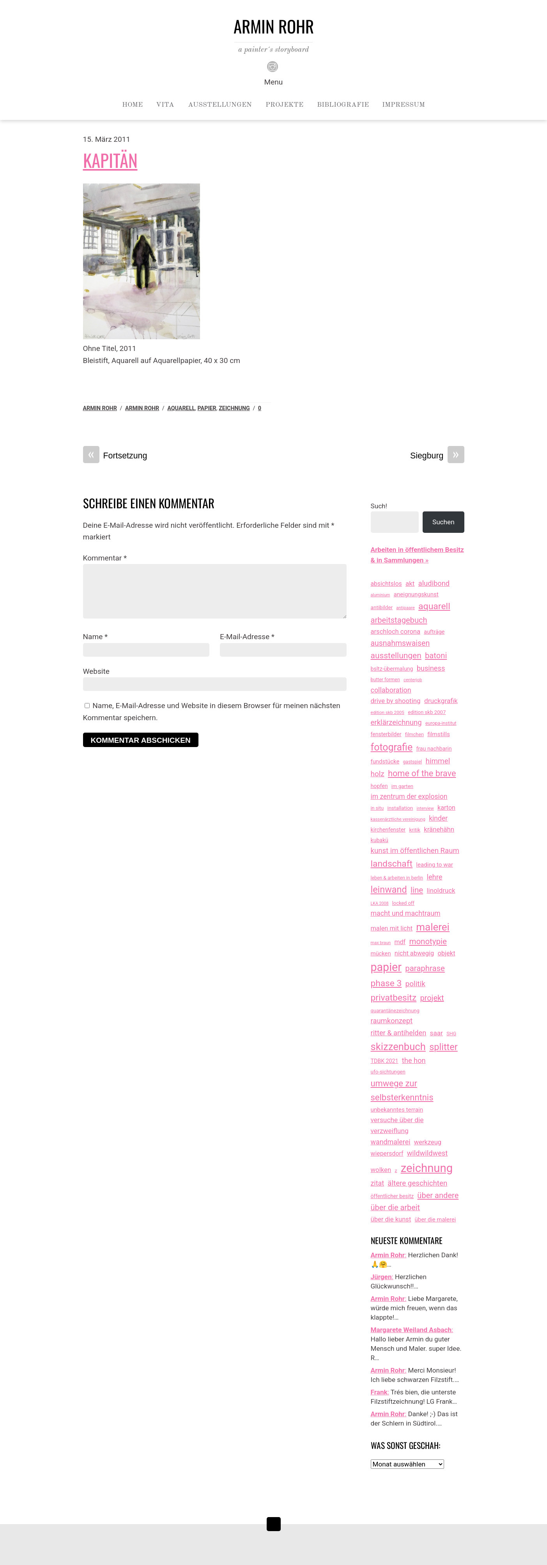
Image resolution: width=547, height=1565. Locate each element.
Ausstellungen (220, 104)
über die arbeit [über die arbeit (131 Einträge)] (395, 1207)
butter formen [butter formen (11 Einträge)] (385, 679)
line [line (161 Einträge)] (417, 890)
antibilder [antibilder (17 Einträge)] (382, 607)
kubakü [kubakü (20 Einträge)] (379, 840)
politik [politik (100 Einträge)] (415, 983)
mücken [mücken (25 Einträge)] (381, 953)
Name (95, 636)
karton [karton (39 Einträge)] (446, 807)
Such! (379, 506)
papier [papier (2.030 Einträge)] (386, 967)
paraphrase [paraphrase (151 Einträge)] (425, 968)
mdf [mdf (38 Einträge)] (399, 942)
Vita (165, 104)
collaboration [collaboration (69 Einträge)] (391, 690)
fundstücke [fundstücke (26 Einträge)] (385, 761)
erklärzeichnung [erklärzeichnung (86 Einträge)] (396, 722)
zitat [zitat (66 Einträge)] (377, 1183)
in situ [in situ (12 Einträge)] (377, 808)
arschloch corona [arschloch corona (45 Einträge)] (396, 631)
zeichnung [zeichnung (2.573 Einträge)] (427, 1168)
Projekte (284, 104)
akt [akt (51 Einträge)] (409, 583)
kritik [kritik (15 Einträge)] (414, 830)
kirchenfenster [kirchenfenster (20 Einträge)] (388, 830)
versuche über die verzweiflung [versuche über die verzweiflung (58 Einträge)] (397, 1125)
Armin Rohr (100, 408)
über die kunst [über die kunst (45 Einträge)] (391, 1219)
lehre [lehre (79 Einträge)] (434, 877)
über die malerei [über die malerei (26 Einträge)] (435, 1219)
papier (207, 408)
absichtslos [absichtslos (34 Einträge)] (386, 583)
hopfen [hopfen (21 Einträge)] (379, 786)
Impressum (403, 104)
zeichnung (234, 408)
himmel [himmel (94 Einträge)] (438, 760)
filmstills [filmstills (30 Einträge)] (438, 734)
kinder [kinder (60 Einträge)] (438, 818)
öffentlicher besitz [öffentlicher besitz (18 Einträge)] (392, 1196)
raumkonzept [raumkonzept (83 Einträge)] (392, 1021)
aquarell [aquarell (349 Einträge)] (434, 606)
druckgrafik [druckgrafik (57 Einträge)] (441, 701)
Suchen (443, 522)
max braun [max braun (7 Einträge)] (381, 942)
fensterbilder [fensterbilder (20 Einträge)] (386, 734)
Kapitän (110, 160)
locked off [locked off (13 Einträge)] (403, 903)
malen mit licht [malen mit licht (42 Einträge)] (392, 928)
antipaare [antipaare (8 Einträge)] (405, 607)
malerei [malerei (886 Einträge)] (433, 927)
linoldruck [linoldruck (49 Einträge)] (441, 890)
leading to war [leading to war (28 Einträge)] (434, 864)
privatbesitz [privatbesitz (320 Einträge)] (394, 997)
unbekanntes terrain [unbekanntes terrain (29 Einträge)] (397, 1109)
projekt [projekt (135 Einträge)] (432, 998)
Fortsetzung (115, 455)
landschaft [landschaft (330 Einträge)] (392, 863)
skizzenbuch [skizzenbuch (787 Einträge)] (398, 1046)
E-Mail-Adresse (247, 636)
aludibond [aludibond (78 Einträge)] (434, 583)
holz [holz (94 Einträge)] (377, 773)
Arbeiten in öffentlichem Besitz (417, 549)
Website (96, 671)
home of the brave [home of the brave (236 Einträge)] (422, 773)
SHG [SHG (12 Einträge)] (451, 1033)
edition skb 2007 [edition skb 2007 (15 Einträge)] (427, 712)
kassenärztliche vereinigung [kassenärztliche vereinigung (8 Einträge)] (398, 819)
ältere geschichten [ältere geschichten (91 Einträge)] (417, 1183)
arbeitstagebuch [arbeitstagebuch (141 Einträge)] (399, 620)
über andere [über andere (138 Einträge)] (437, 1195)
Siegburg (437, 455)
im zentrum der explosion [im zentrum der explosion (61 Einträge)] (409, 796)
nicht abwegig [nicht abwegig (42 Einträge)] (414, 953)
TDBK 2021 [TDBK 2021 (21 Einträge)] (384, 1061)
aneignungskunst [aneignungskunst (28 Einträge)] (416, 594)
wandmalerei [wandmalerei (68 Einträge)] (391, 1142)
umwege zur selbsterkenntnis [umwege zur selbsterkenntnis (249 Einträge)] (402, 1090)
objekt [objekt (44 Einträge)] (446, 953)
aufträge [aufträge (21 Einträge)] (434, 632)
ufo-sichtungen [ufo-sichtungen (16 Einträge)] (388, 1072)
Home (132, 104)
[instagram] (272, 66)
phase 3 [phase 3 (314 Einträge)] (386, 983)
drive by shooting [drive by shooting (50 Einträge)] (396, 701)
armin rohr (142, 408)
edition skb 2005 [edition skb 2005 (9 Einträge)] (387, 712)
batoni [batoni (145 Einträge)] (436, 655)
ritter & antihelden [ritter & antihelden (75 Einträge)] (399, 1033)
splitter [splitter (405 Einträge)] (443, 1047)
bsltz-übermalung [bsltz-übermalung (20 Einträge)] (392, 669)
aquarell (181, 408)
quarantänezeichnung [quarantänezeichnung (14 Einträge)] (395, 1010)
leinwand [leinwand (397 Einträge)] (389, 889)
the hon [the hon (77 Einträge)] (414, 1060)
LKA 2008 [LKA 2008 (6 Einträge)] (380, 903)
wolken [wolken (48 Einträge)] (381, 1170)
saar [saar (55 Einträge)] (436, 1033)
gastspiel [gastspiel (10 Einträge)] (412, 762)
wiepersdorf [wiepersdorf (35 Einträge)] (387, 1153)
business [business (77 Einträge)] (431, 668)
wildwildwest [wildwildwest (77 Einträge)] (427, 1153)
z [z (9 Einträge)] (396, 1170)
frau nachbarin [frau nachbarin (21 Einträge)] (433, 748)
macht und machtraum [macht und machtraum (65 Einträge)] (406, 913)
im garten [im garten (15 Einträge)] (402, 786)
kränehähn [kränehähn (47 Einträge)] (439, 829)
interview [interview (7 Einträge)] (425, 808)
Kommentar (105, 557)
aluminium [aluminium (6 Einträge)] (380, 594)
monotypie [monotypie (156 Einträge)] (427, 941)
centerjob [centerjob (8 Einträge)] (413, 679)
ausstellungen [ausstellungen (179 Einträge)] (396, 655)
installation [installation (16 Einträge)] (400, 808)
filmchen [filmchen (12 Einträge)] (414, 734)
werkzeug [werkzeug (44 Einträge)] (427, 1142)
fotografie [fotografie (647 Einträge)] (392, 747)
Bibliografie (343, 104)
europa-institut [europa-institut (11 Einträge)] (441, 723)
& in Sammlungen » (400, 560)
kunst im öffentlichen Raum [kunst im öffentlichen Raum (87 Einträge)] (415, 850)
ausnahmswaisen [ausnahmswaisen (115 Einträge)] (400, 643)
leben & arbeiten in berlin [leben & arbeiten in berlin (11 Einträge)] (397, 878)
